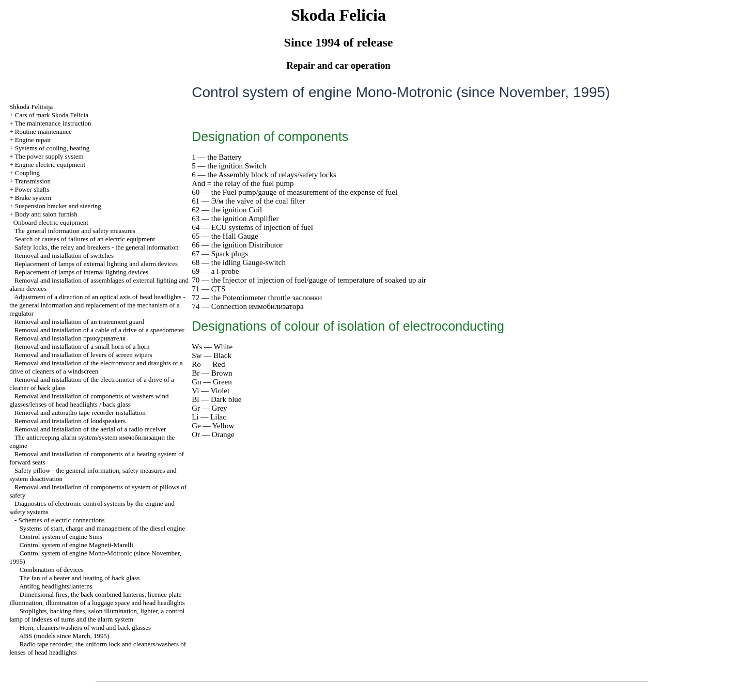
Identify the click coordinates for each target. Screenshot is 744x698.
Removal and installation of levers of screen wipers (83, 355)
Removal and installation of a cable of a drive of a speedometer (99, 330)
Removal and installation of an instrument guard (79, 321)
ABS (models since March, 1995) (64, 636)
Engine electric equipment (50, 164)
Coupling (27, 173)
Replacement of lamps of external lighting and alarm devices (96, 264)
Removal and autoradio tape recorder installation (80, 412)
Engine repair (33, 140)
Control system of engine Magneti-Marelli (76, 545)
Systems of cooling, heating (52, 148)
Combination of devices (52, 569)
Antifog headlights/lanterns (55, 586)
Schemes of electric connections (61, 520)
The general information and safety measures (74, 231)
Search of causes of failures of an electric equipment (84, 239)
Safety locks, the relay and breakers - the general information (96, 247)
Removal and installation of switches (64, 255)
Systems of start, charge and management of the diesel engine (102, 528)
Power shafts (32, 189)
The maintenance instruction (52, 123)
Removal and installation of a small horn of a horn (82, 346)
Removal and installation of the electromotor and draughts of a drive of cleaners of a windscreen (96, 367)
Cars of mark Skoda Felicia (51, 115)
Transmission (32, 181)
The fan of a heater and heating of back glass (79, 578)
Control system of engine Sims (61, 536)
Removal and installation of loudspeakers (70, 421)
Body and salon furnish (46, 214)
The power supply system (48, 156)
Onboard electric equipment (50, 222)
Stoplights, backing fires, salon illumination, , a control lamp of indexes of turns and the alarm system (96, 615)
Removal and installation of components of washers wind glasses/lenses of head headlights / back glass (88, 400)
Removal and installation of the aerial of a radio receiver (90, 429)
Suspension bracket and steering (58, 206)
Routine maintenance (43, 131)
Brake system (33, 197)
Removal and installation (70, 338)
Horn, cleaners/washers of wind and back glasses (85, 627)
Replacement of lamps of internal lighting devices (81, 272)
